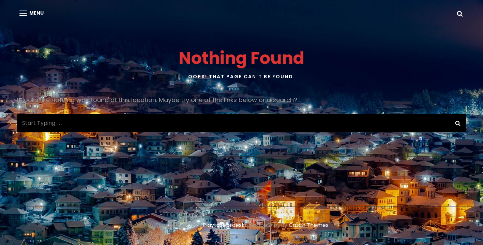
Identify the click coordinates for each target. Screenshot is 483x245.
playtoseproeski (224, 225)
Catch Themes (309, 225)
